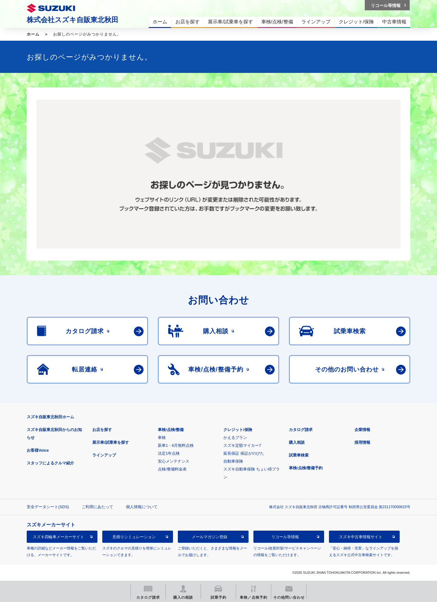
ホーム (33, 34)
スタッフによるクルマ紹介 (50, 463)
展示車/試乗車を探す (110, 442)
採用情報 (362, 442)
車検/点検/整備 (171, 429)
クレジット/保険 (237, 429)
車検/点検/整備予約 (306, 468)
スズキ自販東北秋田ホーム (50, 417)
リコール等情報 (285, 537)
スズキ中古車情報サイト (360, 537)
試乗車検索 (299, 455)
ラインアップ (104, 455)
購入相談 (297, 442)
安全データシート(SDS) (48, 507)
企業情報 (362, 429)
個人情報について (142, 507)
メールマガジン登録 (209, 537)
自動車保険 (233, 461)
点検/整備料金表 (172, 469)
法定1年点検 (169, 453)
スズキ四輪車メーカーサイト (58, 537)
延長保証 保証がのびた (243, 453)
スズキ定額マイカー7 (242, 445)
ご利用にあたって (97, 507)
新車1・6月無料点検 (176, 445)
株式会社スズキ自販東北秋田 (72, 20)
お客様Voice (38, 450)
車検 (162, 437)
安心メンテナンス (173, 461)
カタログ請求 (301, 429)
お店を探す (102, 429)
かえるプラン (235, 437)
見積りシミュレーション (134, 537)
